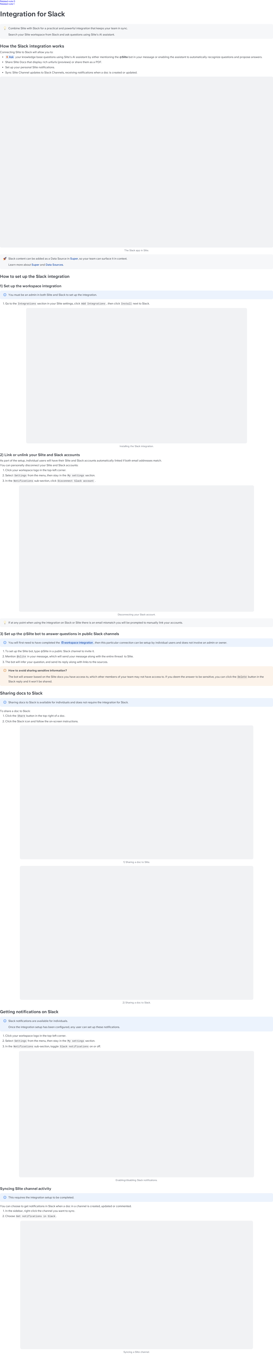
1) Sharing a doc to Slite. (136, 862)
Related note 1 (7, 4)
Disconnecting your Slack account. (136, 614)
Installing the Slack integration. (136, 446)
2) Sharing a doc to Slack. (136, 1002)
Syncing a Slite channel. (136, 1352)
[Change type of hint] (5, 28)
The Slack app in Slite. (136, 250)
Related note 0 (7, 1)
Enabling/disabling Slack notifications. (136, 1180)
